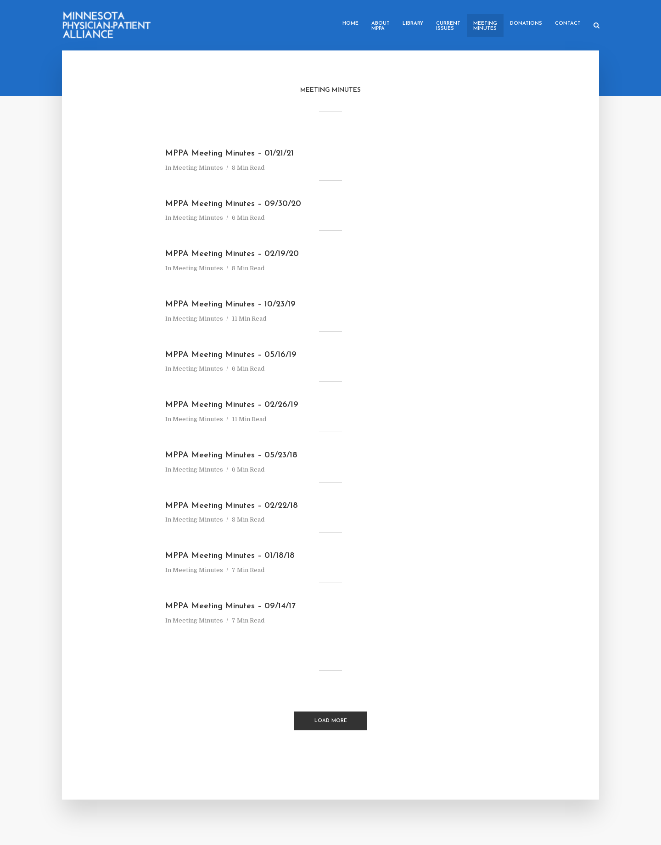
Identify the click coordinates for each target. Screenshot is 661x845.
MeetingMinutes (485, 26)
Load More (330, 720)
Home (350, 23)
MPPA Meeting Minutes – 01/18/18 (230, 555)
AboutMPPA (380, 26)
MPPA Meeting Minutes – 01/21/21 (229, 153)
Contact (568, 23)
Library (413, 23)
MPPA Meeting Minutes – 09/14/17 (230, 606)
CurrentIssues (448, 26)
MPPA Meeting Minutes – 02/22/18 (231, 505)
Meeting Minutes (198, 167)
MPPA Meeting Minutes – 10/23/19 (230, 304)
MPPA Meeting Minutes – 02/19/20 (232, 254)
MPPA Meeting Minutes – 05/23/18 (231, 455)
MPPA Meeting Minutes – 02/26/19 (231, 404)
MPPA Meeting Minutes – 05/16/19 (231, 354)
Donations (526, 23)
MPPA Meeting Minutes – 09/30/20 (233, 204)
